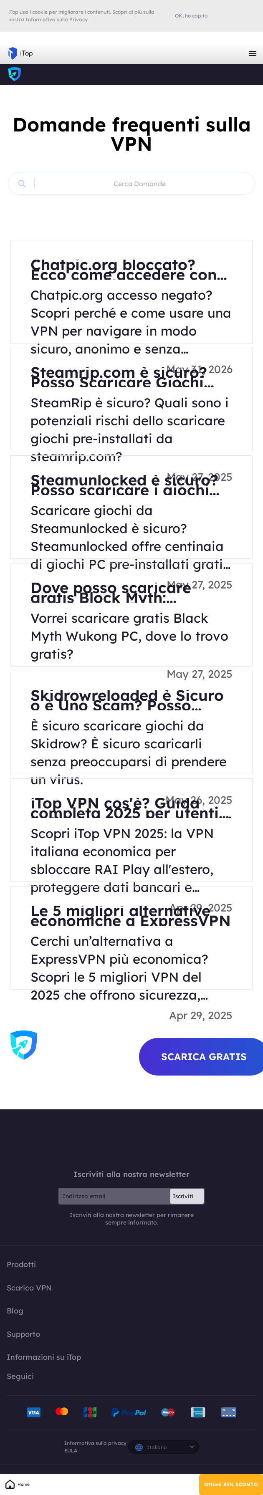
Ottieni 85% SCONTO (231, 1484)
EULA (70, 1450)
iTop (14, 74)
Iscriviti (183, 1196)
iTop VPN (20, 53)
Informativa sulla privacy (95, 1443)
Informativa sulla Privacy (56, 19)
